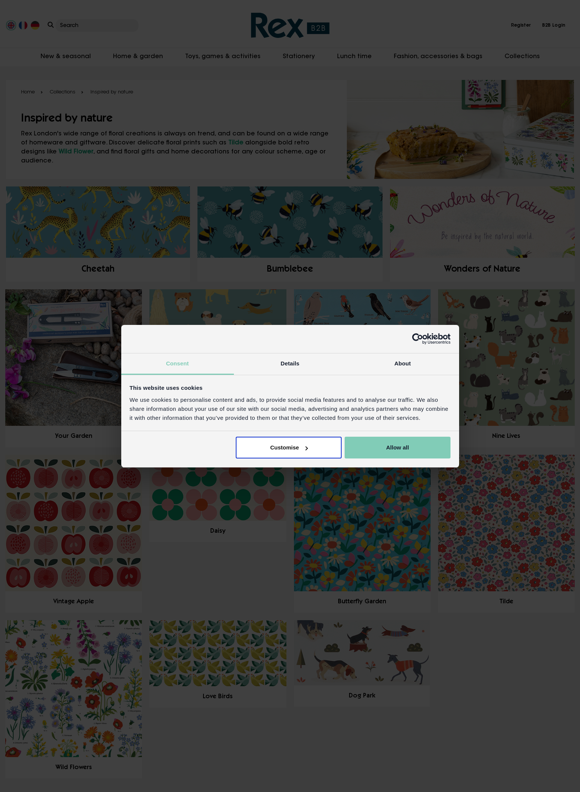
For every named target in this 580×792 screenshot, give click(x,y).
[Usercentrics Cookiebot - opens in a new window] (417, 338)
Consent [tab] (177, 363)
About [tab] (403, 363)
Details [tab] (290, 363)
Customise (289, 447)
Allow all (397, 447)
